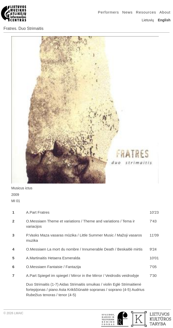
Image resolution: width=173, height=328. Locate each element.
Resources (146, 12)
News (127, 12)
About (164, 12)
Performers (108, 12)
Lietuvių (148, 20)
